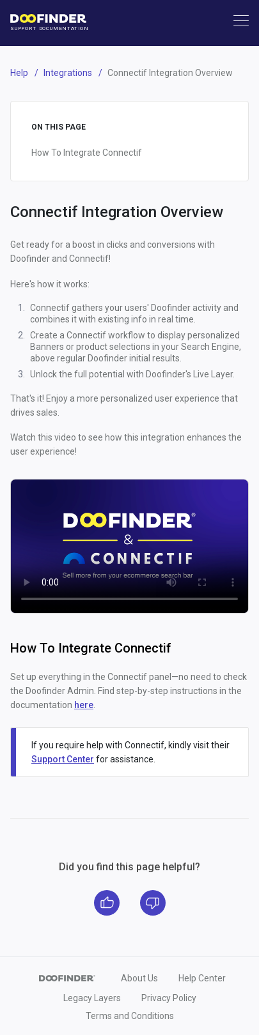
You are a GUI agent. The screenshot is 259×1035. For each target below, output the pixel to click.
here (83, 705)
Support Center (62, 759)
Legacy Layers (92, 998)
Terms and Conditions (130, 1016)
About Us (139, 978)
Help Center (202, 978)
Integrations (67, 73)
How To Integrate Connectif (86, 152)
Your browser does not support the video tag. (129, 546)
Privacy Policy (168, 998)
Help (19, 73)
